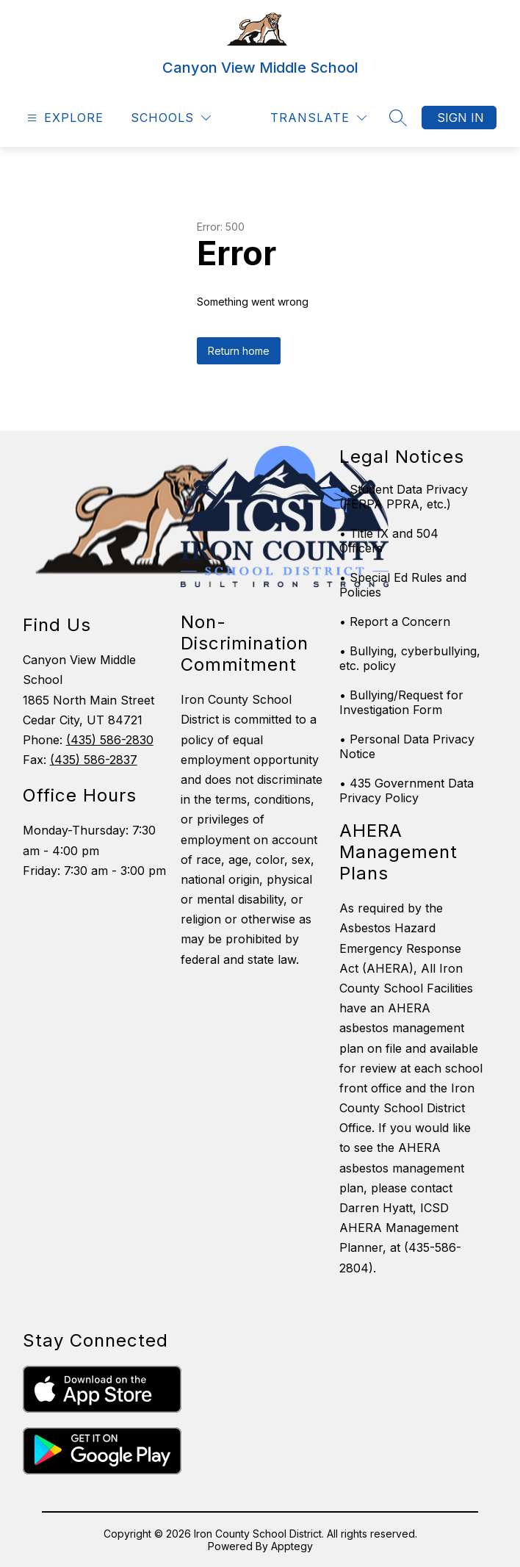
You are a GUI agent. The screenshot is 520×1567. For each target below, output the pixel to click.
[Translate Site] (318, 118)
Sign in (460, 117)
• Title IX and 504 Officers (388, 540)
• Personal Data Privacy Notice (406, 746)
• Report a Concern (394, 621)
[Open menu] (64, 118)
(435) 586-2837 (93, 759)
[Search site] (398, 117)
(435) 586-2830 (110, 739)
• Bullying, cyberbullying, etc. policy (409, 658)
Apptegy (292, 1546)
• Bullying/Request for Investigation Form (401, 702)
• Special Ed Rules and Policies (402, 584)
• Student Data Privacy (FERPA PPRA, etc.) (403, 496)
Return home (239, 351)
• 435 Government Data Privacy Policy (406, 790)
